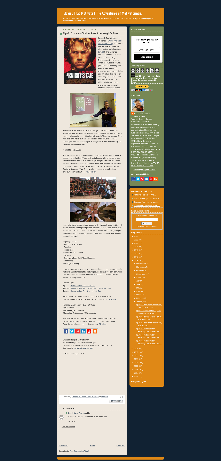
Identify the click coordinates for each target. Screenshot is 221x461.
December (140, 264)
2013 (136, 352)
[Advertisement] (91, 437)
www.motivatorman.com (83, 348)
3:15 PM (71, 422)
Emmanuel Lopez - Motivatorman (142, 115)
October (139, 271)
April (138, 291)
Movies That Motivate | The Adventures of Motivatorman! (102, 13)
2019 (136, 247)
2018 (136, 250)
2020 (136, 243)
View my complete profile (145, 170)
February (140, 298)
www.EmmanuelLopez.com (142, 166)
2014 (136, 349)
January (139, 302)
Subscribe (147, 57)
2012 (136, 356)
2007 (136, 373)
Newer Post (63, 446)
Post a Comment (68, 427)
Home (92, 446)
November (140, 267)
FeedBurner (152, 226)
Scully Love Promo (76, 413)
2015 (136, 261)
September (141, 274)
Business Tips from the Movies (146, 202)
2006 (136, 376)
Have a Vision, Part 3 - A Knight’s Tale (86, 291)
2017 (136, 254)
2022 (136, 236)
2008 (136, 370)
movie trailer (91, 172)
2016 (136, 257)
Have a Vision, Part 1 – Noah (83, 286)
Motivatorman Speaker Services (147, 199)
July (138, 281)
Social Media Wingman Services (147, 206)
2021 (136, 240)
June (138, 284)
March (139, 295)
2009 (136, 366)
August (139, 277)
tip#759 (101, 52)
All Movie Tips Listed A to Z (145, 195)
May (138, 288)
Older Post (121, 446)
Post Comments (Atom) (79, 451)
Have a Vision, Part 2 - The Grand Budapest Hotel (91, 288)
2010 (136, 363)
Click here (112, 299)
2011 (136, 359)
